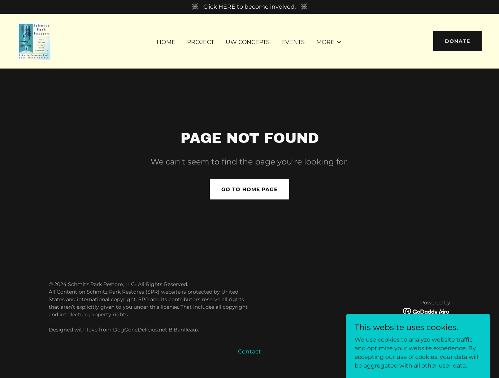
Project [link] (200, 42)
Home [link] (166, 42)
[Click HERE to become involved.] (249, 6)
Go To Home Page (249, 189)
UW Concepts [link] (248, 42)
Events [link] (293, 42)
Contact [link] (249, 351)
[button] (329, 42)
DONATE (457, 41)
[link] (34, 40)
